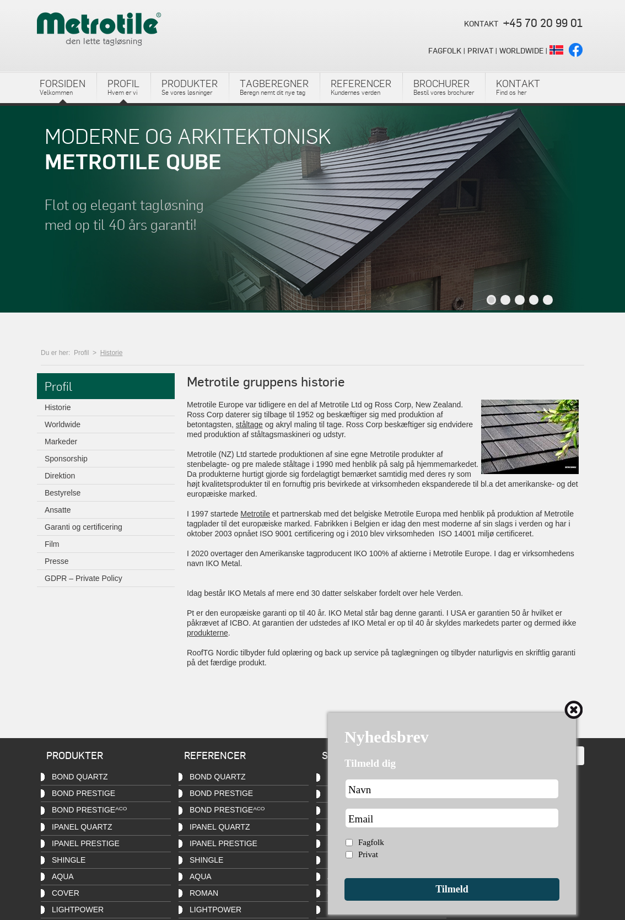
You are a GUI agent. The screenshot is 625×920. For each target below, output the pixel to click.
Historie (111, 352)
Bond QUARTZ (80, 776)
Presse (57, 560)
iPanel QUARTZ (82, 826)
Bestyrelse (62, 491)
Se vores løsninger (189, 86)
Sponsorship (66, 457)
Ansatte (58, 508)
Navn (359, 789)
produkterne (207, 631)
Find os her (518, 86)
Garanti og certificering (83, 525)
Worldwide (62, 423)
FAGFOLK (444, 50)
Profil (81, 352)
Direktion (60, 474)
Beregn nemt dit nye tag (274, 86)
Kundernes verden (361, 86)
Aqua (63, 876)
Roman (204, 893)
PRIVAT (480, 50)
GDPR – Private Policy (83, 577)
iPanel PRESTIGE (223, 843)
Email (360, 819)
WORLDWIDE (521, 50)
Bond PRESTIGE (83, 793)
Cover (65, 893)
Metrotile (255, 512)
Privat (368, 854)
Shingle (68, 860)
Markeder (61, 440)
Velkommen (62, 86)
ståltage (249, 423)
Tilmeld (451, 889)
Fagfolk (371, 842)
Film (52, 543)
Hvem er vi (123, 86)
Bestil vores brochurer (443, 86)
